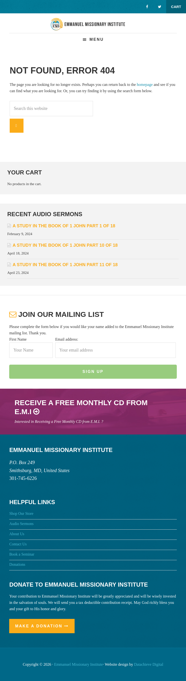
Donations (17, 564)
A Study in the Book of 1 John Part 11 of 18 (65, 264)
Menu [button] (96, 39)
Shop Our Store (21, 513)
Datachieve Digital (148, 664)
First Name (18, 339)
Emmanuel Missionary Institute (93, 27)
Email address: (66, 339)
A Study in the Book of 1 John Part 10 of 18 (65, 245)
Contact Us (18, 544)
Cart (176, 7)
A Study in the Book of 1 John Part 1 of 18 (64, 225)
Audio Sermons (21, 524)
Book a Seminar (21, 554)
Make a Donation (38, 626)
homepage (145, 84)
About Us (16, 534)
